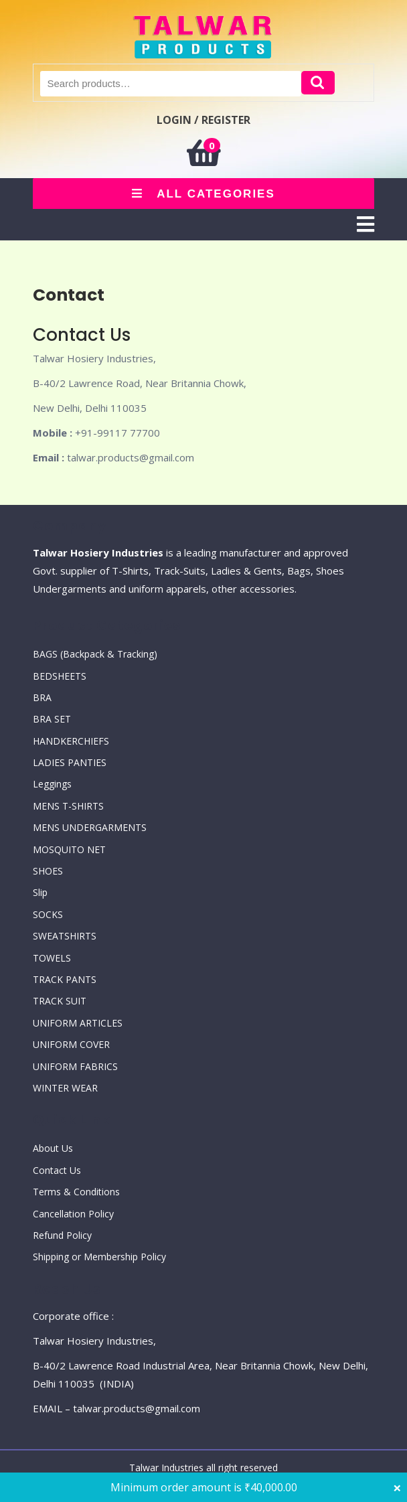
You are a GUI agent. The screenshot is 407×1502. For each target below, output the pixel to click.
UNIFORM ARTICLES (78, 1023)
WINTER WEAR (65, 1087)
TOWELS (52, 958)
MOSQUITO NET (69, 849)
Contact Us (57, 1170)
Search (318, 82)
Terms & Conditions (76, 1191)
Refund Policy (62, 1235)
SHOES (48, 871)
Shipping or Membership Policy (99, 1256)
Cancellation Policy (73, 1213)
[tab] (365, 224)
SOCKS (48, 914)
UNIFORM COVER (71, 1044)
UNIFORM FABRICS (75, 1066)
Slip (40, 892)
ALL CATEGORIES (203, 193)
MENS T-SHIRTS (68, 806)
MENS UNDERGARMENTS (90, 827)
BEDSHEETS (59, 676)
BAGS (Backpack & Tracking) (95, 654)
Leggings (52, 783)
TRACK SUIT (59, 1000)
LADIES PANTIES (69, 762)
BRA (42, 697)
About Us (53, 1148)
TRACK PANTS (64, 979)
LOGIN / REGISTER (203, 119)
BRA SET (52, 718)
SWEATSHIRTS (64, 935)
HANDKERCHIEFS (71, 741)
